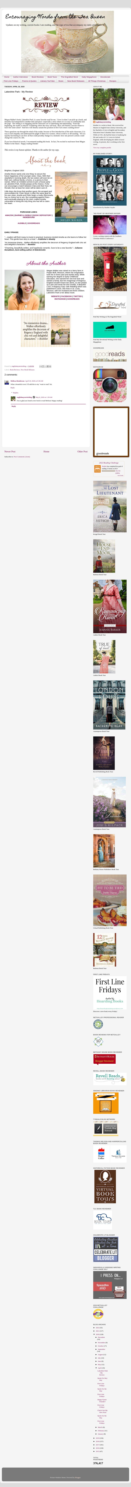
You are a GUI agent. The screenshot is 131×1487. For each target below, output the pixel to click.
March (100, 1427)
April (100, 1368)
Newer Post (9, 451)
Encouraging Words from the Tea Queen (55, 17)
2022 (98, 1328)
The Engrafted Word (69, 77)
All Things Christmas (97, 81)
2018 (98, 1441)
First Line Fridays (11, 81)
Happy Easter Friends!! (102, 1401)
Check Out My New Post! (102, 1411)
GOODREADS (34, 223)
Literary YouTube (47, 81)
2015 (98, 1451)
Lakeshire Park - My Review (102, 1373)
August (100, 1354)
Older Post (82, 451)
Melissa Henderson (17, 381)
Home (6, 77)
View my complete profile (102, 148)
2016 (98, 1448)
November (101, 1342)
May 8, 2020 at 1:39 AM (44, 397)
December (101, 1337)
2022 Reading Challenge (109, 463)
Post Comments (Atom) (22, 457)
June (99, 1361)
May (99, 1364)
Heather (104, 466)
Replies (15, 393)
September (101, 1349)
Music (60, 81)
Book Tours (52, 77)
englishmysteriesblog (24, 397)
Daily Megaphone (89, 77)
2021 (98, 1331)
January (101, 1434)
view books (120, 475)
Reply (13, 388)
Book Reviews (38, 77)
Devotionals (105, 77)
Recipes (112, 81)
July (99, 1358)
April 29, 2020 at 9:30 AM (34, 381)
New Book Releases (75, 81)
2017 (98, 1445)
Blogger (77, 1477)
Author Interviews (20, 77)
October (101, 1346)
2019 (98, 1438)
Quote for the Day (102, 1390)
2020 (98, 1334)
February (101, 1431)
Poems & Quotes (29, 81)
